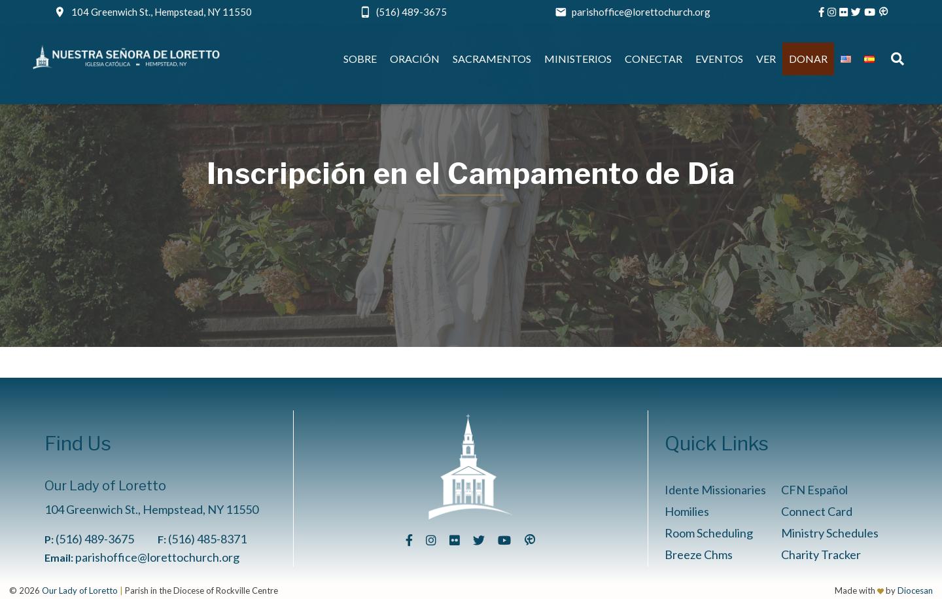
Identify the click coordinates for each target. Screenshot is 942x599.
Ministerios (578, 58)
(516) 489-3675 (411, 12)
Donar (808, 58)
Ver (766, 58)
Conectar (653, 58)
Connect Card (816, 511)
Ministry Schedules (830, 533)
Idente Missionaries (715, 489)
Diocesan (915, 590)
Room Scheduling (709, 533)
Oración (415, 58)
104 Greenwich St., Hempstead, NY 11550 (161, 12)
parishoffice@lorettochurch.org (641, 12)
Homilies (687, 511)
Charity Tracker (821, 554)
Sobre (360, 58)
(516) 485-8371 (207, 539)
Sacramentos (492, 58)
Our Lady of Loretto (80, 590)
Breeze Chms (699, 554)
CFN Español (814, 489)
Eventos (719, 58)
